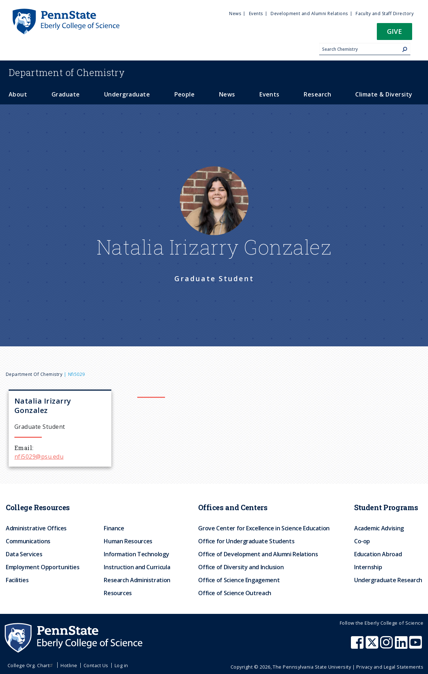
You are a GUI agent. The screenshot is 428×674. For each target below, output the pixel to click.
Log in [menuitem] (121, 665)
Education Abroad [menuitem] (378, 554)
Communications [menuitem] (28, 541)
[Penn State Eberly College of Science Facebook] (358, 646)
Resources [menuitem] (118, 593)
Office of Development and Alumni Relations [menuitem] (258, 554)
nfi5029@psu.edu (38, 456)
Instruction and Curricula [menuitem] (137, 567)
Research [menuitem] (317, 94)
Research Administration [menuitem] (137, 580)
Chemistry (67, 72)
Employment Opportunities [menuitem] (42, 567)
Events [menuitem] (256, 13)
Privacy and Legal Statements (389, 667)
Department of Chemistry (34, 374)
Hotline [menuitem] (69, 665)
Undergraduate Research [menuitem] (388, 580)
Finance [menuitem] (114, 528)
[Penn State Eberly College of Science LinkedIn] (402, 646)
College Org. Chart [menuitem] (31, 665)
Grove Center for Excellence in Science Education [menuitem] (264, 528)
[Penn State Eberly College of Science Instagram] (387, 646)
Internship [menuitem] (368, 567)
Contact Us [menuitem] (96, 665)
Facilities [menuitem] (17, 580)
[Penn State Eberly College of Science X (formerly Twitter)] (373, 646)
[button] (394, 33)
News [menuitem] (235, 13)
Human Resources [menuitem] (128, 541)
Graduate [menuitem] (66, 94)
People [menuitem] (184, 94)
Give (394, 31)
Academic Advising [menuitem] (379, 528)
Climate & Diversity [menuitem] (383, 94)
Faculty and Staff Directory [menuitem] (385, 13)
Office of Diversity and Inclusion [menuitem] (241, 567)
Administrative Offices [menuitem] (36, 528)
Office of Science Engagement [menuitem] (239, 580)
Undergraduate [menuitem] (127, 94)
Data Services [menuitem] (24, 554)
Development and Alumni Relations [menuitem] (309, 13)
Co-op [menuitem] (362, 541)
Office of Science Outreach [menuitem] (234, 593)
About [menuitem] (18, 94)
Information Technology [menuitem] (136, 554)
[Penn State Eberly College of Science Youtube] (416, 646)
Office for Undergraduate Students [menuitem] (246, 541)
